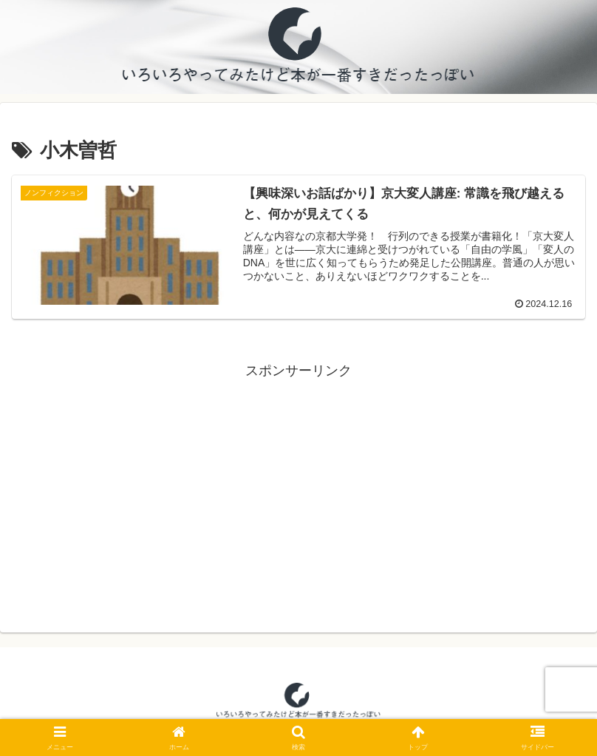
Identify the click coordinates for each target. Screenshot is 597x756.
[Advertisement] (298, 486)
